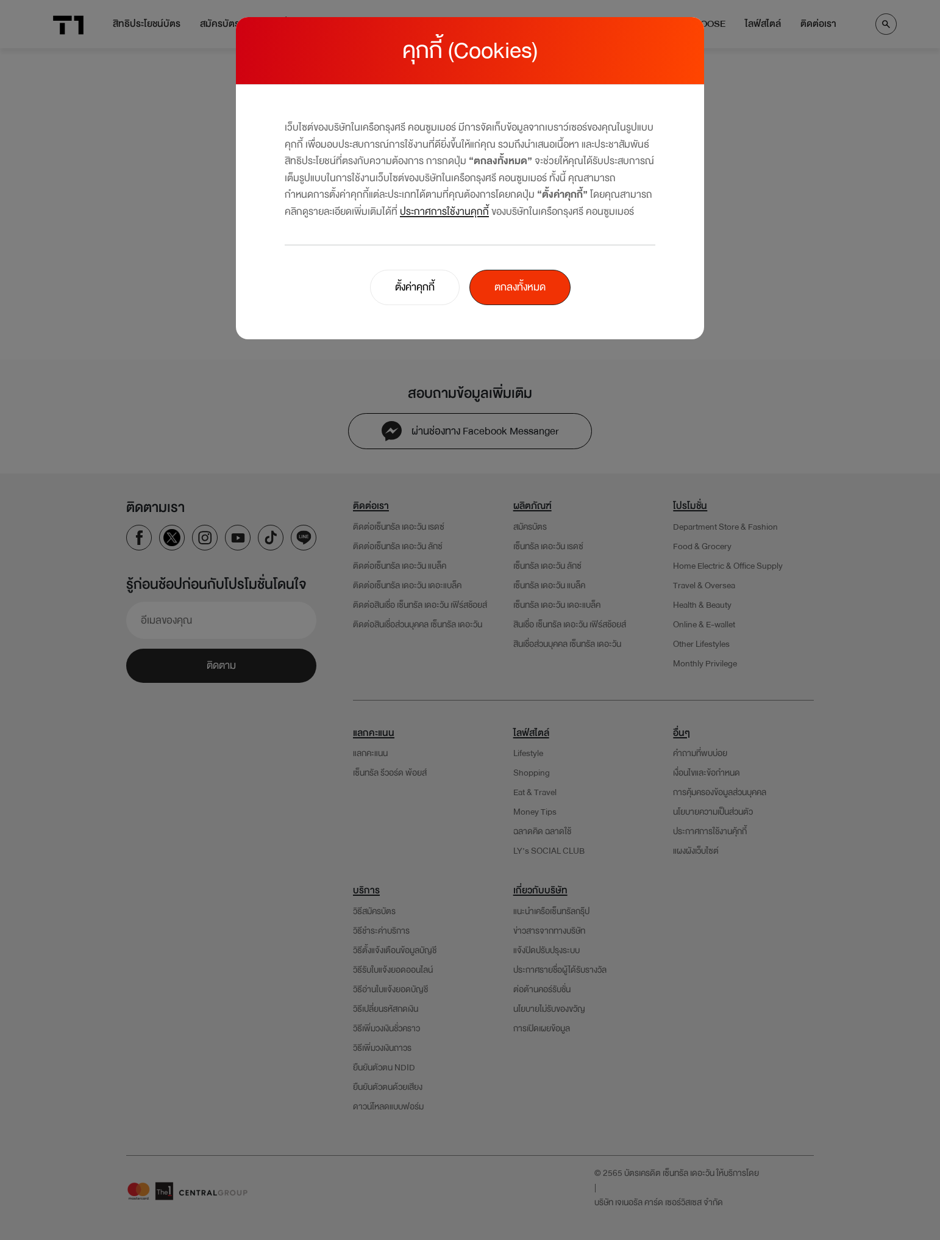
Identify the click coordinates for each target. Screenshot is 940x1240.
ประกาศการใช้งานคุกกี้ (444, 211)
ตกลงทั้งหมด (520, 287)
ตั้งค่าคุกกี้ (415, 287)
